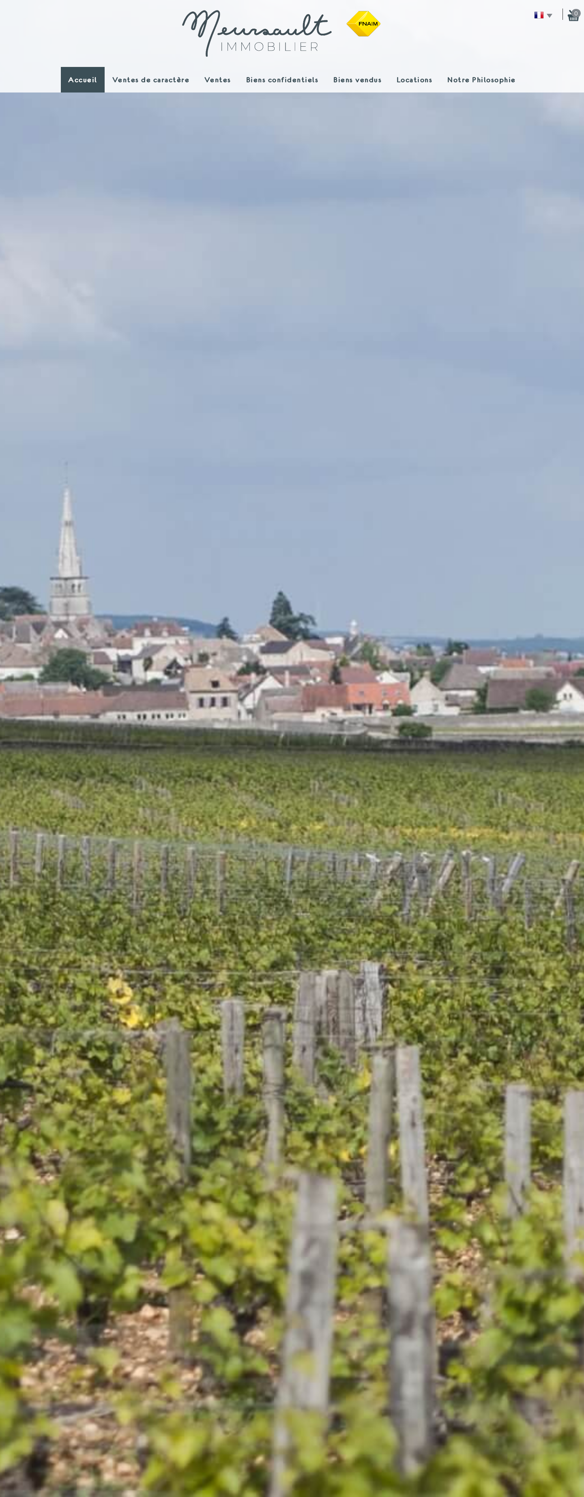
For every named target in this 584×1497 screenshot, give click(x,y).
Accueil (82, 79)
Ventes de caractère (151, 79)
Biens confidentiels (282, 79)
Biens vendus (357, 79)
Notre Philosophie (481, 79)
